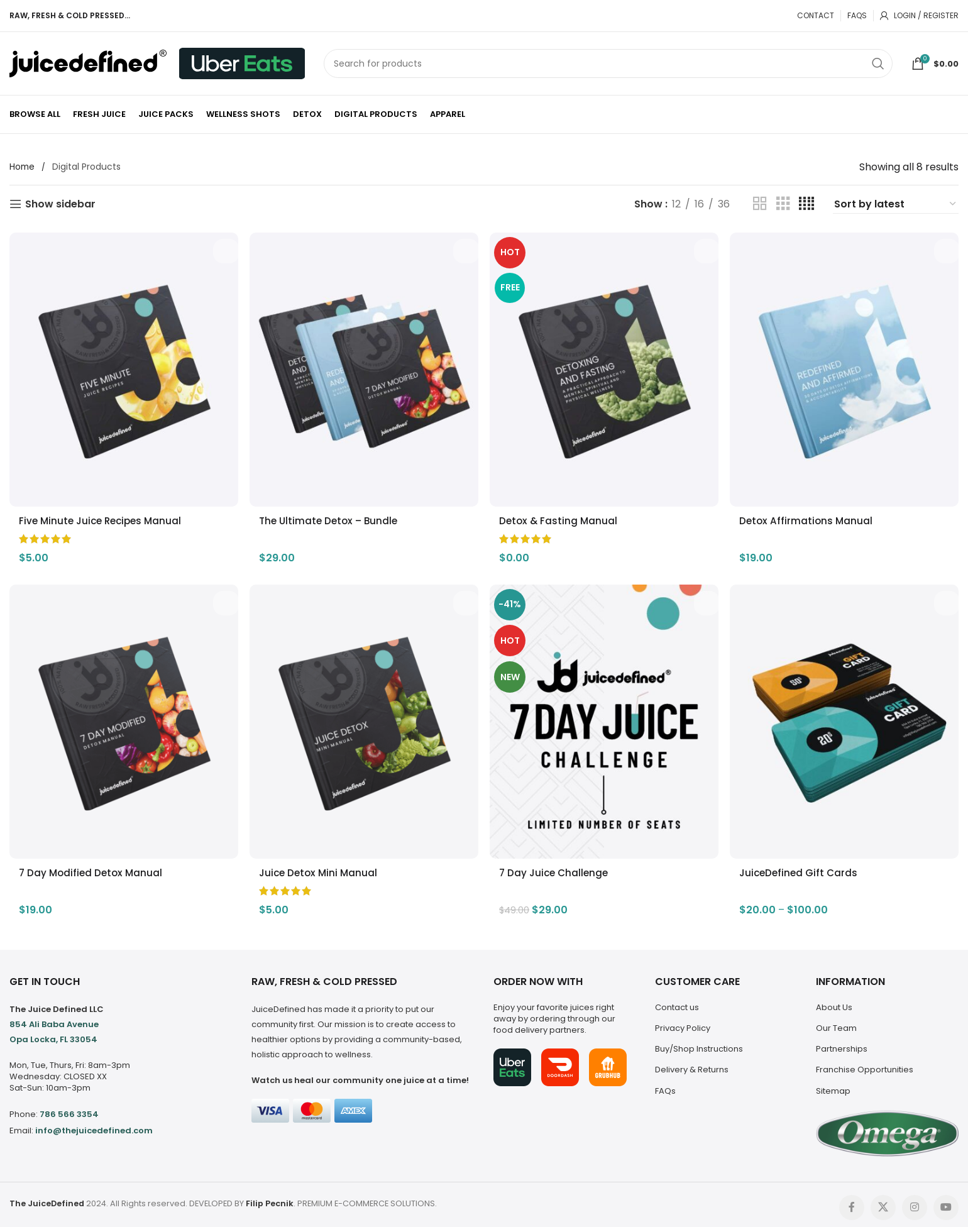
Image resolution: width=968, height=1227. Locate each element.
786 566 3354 (69, 1108)
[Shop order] (896, 204)
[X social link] (883, 1201)
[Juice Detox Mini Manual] (363, 719)
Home (22, 167)
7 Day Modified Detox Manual (93, 867)
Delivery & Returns (692, 1064)
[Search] (608, 63)
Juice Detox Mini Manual (322, 867)
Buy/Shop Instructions (699, 1043)
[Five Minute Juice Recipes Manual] (121, 366)
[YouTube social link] (946, 1201)
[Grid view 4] (806, 204)
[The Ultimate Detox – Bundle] (363, 366)
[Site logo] (88, 62)
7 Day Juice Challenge (559, 867)
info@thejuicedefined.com (94, 1125)
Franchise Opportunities (864, 1064)
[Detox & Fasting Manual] (605, 366)
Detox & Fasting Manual (563, 514)
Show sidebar (60, 204)
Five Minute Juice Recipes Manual (104, 514)
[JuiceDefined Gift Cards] (847, 719)
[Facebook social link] (851, 1201)
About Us (834, 1002)
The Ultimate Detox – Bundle (333, 514)
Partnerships (841, 1043)
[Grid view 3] (783, 204)
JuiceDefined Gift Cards (806, 867)
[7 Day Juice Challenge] (605, 719)
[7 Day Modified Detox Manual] (121, 719)
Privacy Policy (682, 1022)
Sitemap (833, 1085)
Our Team (836, 1022)
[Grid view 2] (760, 204)
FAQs (665, 1085)
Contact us (677, 1002)
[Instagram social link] (914, 1201)
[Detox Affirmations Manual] (847, 366)
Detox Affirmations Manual (813, 514)
